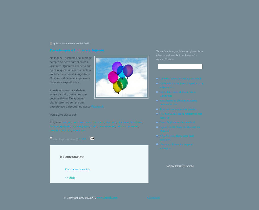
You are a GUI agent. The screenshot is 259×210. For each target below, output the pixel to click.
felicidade (136, 122)
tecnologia (79, 130)
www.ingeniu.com (107, 197)
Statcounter (153, 197)
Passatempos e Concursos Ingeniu (77, 50)
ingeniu (76, 126)
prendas (133, 126)
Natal (94, 126)
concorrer (78, 122)
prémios (121, 126)
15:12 (82, 139)
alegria (67, 122)
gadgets (65, 126)
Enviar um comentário (77, 169)
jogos (85, 126)
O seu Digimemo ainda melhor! (177, 122)
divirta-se (123, 122)
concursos (92, 122)
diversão (110, 122)
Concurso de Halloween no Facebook (181, 78)
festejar (54, 126)
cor (102, 122)
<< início (70, 177)
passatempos (107, 126)
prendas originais (60, 130)
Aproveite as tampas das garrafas (178, 109)
